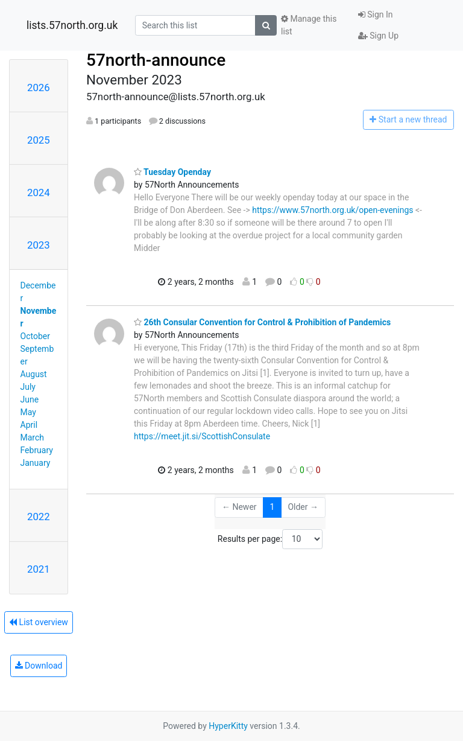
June (29, 399)
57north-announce (155, 60)
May (28, 412)
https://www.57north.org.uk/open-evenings (332, 210)
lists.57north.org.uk (72, 25)
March (32, 437)
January (35, 463)
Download (39, 665)
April (29, 425)
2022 (38, 516)
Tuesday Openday (172, 172)
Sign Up (378, 35)
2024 (38, 192)
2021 (38, 569)
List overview (38, 622)
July (28, 387)
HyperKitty (228, 726)
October (35, 336)
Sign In (375, 14)
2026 (38, 87)
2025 (38, 140)
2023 (38, 245)
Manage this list (308, 25)
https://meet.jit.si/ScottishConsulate (202, 436)
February (36, 450)
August (33, 374)
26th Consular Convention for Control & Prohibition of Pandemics (262, 322)
